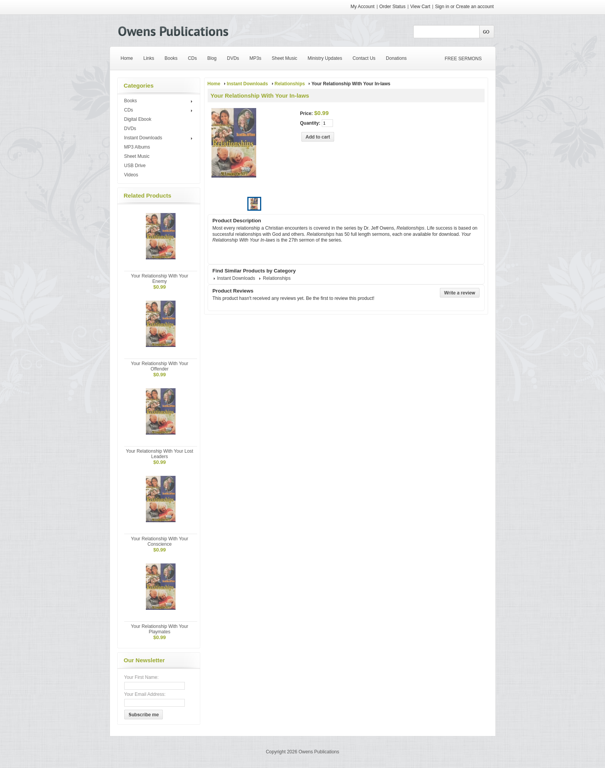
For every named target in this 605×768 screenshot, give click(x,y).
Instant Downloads (159, 138)
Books (159, 101)
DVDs (130, 128)
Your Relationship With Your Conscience (159, 541)
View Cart (420, 6)
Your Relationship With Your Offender (159, 366)
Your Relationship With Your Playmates (159, 629)
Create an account (474, 6)
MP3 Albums (137, 147)
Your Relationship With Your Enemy (159, 278)
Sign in (442, 6)
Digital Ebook (138, 119)
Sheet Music (137, 156)
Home (214, 83)
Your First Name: (141, 677)
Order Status (392, 6)
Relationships (290, 83)
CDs (159, 110)
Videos (131, 175)
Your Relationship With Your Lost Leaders (159, 453)
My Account (363, 6)
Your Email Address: (145, 694)
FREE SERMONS (463, 58)
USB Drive (135, 165)
